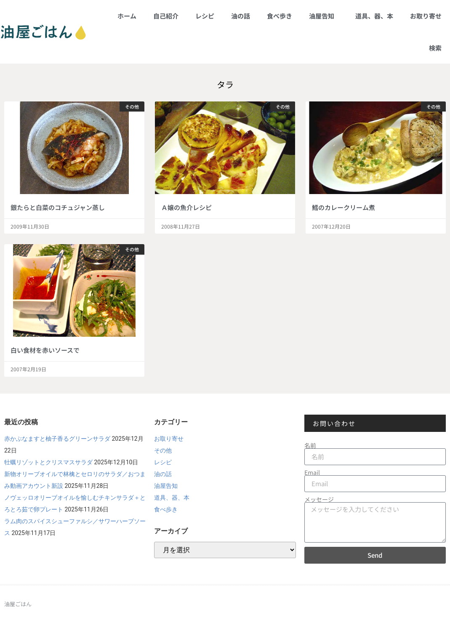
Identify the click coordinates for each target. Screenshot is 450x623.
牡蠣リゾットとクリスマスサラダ (48, 462)
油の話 (240, 15)
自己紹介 (165, 15)
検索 (435, 47)
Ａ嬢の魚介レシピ (186, 207)
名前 (310, 445)
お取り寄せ (426, 15)
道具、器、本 (374, 15)
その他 (163, 450)
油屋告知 (323, 15)
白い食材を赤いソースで (45, 350)
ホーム (126, 15)
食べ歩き (279, 15)
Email (312, 472)
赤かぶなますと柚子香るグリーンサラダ (57, 438)
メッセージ (319, 499)
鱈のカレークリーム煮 (343, 207)
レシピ (204, 15)
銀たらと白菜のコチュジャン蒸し (58, 207)
